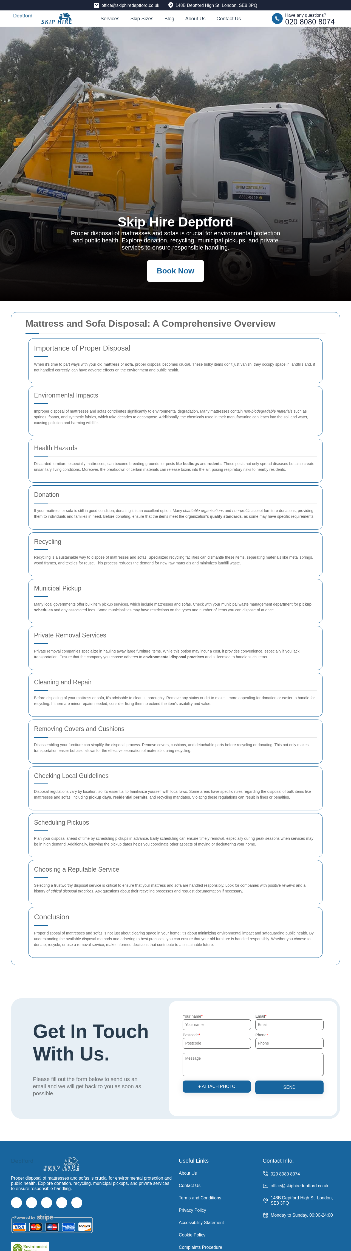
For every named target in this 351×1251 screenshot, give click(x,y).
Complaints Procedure (200, 1247)
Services (109, 18)
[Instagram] (46, 1202)
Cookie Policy (192, 1235)
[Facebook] (16, 1202)
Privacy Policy (192, 1210)
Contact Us (229, 18)
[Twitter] (31, 1202)
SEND (289, 1087)
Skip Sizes (141, 18)
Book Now (175, 271)
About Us (195, 18)
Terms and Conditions (200, 1198)
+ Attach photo (217, 1086)
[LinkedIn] (61, 1202)
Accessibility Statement (201, 1222)
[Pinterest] (76, 1202)
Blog (169, 18)
